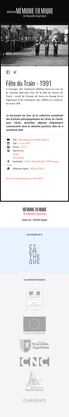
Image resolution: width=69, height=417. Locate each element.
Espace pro (26, 219)
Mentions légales (40, 219)
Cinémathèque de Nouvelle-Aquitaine (33, 139)
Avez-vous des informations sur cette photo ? (25, 178)
